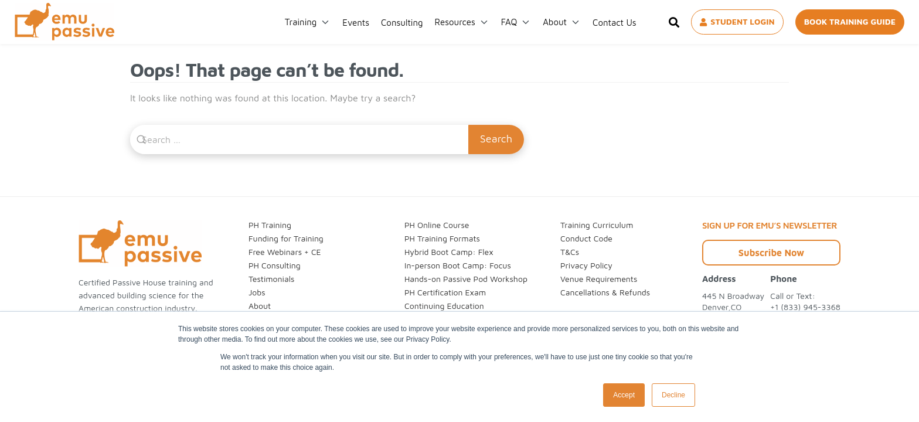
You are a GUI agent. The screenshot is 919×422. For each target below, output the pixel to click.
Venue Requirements (598, 279)
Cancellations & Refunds (605, 292)
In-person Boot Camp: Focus (457, 265)
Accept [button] (624, 395)
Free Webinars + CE (285, 252)
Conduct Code (586, 238)
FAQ (509, 22)
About (555, 22)
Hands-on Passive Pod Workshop (465, 279)
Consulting (402, 22)
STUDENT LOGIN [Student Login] (737, 21)
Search (496, 138)
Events (355, 22)
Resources (455, 22)
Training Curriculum (596, 225)
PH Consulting (275, 265)
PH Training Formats (442, 238)
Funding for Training (286, 238)
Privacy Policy (586, 265)
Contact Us (615, 22)
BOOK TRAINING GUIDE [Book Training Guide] (850, 21)
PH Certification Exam (445, 292)
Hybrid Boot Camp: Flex (448, 252)
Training (300, 22)
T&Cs (569, 252)
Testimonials (271, 279)
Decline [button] (673, 395)
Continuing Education (444, 306)
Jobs (257, 292)
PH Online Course (436, 225)
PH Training (270, 225)
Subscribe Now (771, 252)
